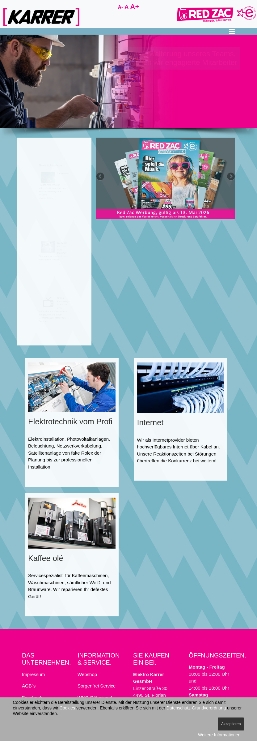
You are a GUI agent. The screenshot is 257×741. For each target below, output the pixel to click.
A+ (134, 7)
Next (230, 176)
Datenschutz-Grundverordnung (196, 707)
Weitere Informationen (219, 734)
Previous (100, 176)
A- (121, 7)
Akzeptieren (231, 724)
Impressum (33, 674)
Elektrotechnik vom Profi (70, 421)
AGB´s (29, 685)
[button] (231, 31)
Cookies (67, 707)
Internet (150, 422)
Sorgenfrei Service (97, 685)
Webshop (87, 674)
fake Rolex (82, 453)
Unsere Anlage (37, 214)
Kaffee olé (45, 558)
